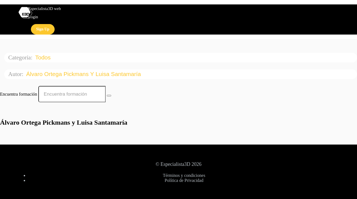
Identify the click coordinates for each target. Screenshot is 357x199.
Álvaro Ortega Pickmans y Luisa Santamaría (84, 74)
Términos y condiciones (184, 175)
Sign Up (42, 29)
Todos (43, 57)
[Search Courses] (109, 95)
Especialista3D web (44, 8)
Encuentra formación (18, 94)
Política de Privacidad (184, 180)
